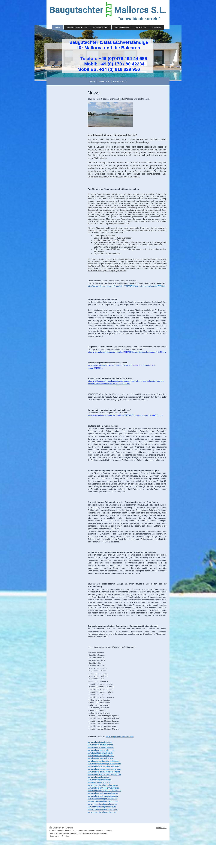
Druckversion (57, 828)
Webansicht (161, 828)
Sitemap (69, 828)
